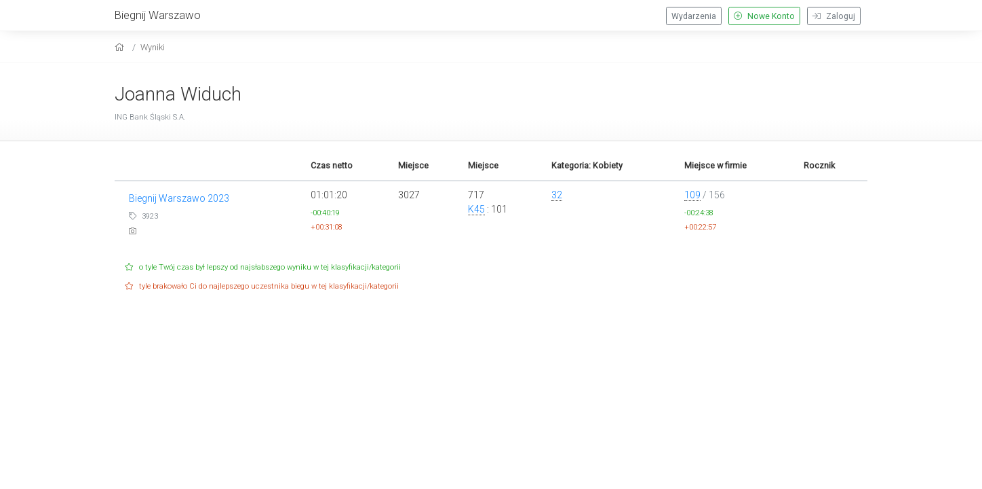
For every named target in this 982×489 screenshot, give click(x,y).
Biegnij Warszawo (158, 15)
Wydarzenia (693, 16)
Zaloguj (833, 16)
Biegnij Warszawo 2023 (179, 198)
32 (556, 194)
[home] (121, 47)
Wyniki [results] (152, 47)
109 (692, 194)
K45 (476, 209)
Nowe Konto (764, 16)
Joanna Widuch (178, 94)
